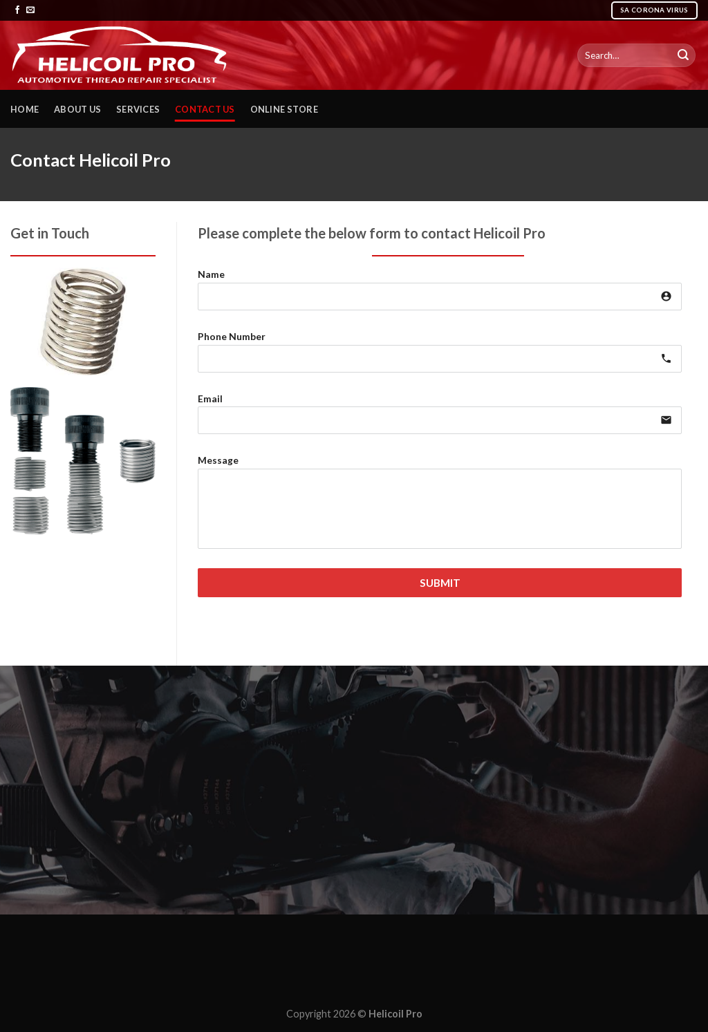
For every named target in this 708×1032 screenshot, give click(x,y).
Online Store (284, 109)
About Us (77, 109)
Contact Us (205, 109)
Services (138, 109)
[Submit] (683, 55)
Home (24, 109)
